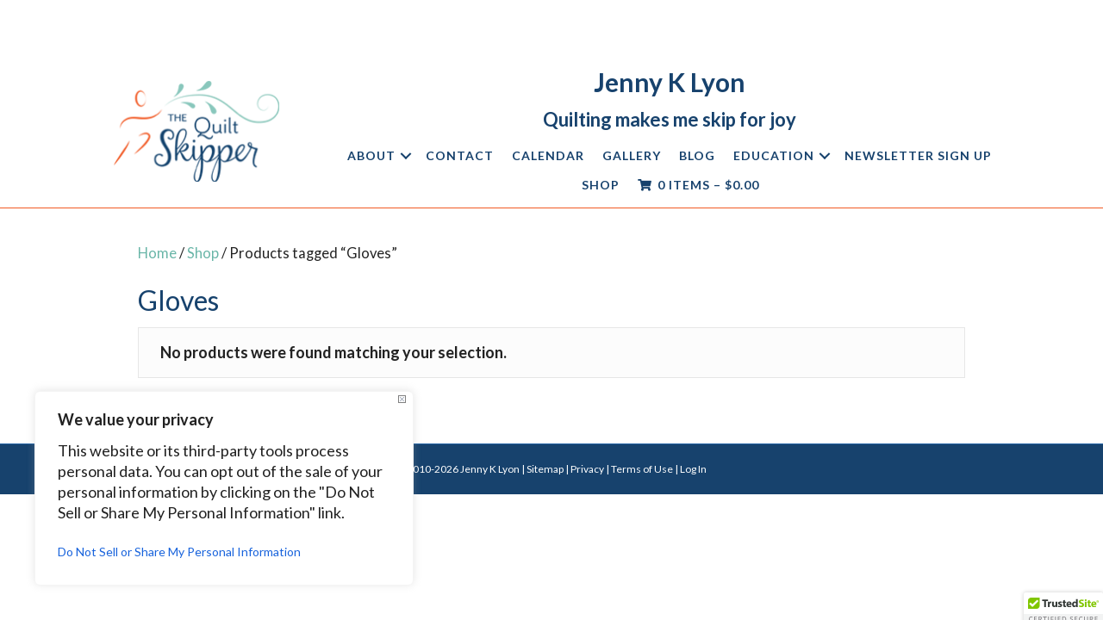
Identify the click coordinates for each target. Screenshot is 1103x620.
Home (157, 253)
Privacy (587, 468)
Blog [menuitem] (697, 155)
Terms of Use (642, 468)
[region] (224, 488)
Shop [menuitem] (601, 184)
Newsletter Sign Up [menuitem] (918, 155)
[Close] (402, 399)
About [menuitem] (371, 155)
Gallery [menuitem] (631, 155)
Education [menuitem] (773, 155)
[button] (406, 155)
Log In (693, 468)
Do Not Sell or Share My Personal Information (179, 551)
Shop (203, 253)
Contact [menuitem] (460, 155)
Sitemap (545, 468)
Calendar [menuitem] (548, 155)
